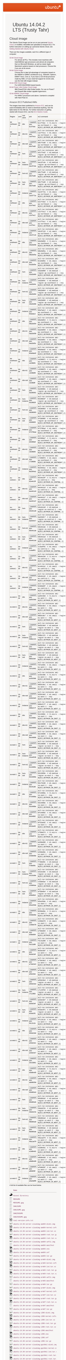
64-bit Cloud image (16, 70)
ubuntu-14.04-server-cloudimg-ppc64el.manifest (34, 1299)
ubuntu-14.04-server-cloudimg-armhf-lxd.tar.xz (34, 1234)
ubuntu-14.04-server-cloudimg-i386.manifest (33, 1268)
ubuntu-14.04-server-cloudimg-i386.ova (30, 1272)
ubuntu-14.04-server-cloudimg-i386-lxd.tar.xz (34, 1258)
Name (15, 1133)
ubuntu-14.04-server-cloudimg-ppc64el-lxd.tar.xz (35, 1289)
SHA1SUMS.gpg (19, 1152)
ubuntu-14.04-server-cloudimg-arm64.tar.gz (32, 1224)
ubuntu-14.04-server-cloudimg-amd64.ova (31, 1190)
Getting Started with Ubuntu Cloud (21, 49)
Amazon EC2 (39, 106)
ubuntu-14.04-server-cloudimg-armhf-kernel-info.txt (37, 1231)
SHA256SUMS (18, 1156)
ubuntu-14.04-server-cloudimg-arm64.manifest (33, 1221)
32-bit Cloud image (16, 58)
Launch (33, 122)
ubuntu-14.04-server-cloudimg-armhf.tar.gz (32, 1248)
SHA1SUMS (17, 1149)
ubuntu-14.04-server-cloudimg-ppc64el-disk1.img (35, 1282)
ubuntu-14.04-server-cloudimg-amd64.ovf (31, 1193)
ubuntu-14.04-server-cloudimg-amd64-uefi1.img (34, 1183)
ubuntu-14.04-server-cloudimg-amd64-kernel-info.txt (37, 1169)
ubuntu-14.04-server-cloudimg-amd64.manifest (33, 1186)
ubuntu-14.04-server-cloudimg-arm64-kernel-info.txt (37, 1203)
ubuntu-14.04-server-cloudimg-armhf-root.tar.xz (35, 1241)
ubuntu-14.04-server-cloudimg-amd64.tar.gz (32, 1197)
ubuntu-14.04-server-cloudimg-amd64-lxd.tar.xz (34, 1173)
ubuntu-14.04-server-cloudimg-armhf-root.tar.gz (35, 1238)
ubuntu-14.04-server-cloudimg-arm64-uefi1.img (34, 1217)
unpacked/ (17, 1306)
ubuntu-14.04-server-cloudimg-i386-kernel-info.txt (36, 1255)
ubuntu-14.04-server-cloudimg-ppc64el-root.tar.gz (36, 1292)
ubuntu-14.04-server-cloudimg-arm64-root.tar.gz (35, 1210)
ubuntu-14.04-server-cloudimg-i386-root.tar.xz (34, 1265)
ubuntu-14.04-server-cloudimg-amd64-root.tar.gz (35, 1176)
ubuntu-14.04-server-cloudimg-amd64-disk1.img (34, 1166)
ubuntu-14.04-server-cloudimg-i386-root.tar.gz (34, 1262)
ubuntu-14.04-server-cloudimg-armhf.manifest (33, 1244)
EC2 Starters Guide (40, 112)
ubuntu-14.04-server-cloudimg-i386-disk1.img (33, 1251)
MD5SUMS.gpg (18, 1145)
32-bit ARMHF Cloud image (19, 93)
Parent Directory (20, 1139)
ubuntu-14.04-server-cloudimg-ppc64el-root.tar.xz (36, 1296)
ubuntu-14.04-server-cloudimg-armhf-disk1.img (34, 1227)
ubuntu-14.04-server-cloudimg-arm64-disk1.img (34, 1200)
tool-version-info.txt (23, 1162)
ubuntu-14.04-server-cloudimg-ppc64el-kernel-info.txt (38, 1285)
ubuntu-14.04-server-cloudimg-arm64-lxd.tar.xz (34, 1207)
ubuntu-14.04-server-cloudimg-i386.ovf (30, 1275)
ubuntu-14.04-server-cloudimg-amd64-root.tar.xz (35, 1180)
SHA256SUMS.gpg (20, 1159)
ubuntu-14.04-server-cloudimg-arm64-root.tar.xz (35, 1214)
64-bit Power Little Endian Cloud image (23, 87)
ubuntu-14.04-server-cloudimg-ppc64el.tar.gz (33, 1303)
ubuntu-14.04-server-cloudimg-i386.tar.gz (32, 1279)
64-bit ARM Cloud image (18, 83)
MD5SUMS (16, 1142)
